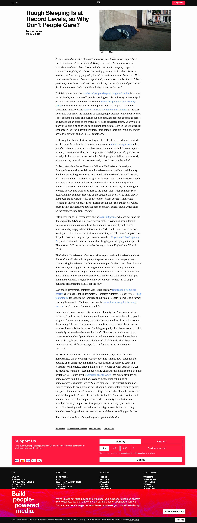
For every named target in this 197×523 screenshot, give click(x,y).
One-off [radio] (161, 441)
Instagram (149, 479)
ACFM (59, 479)
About (15, 477)
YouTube (148, 477)
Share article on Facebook (77, 429)
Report (104, 486)
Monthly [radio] (120, 441)
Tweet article (60, 429)
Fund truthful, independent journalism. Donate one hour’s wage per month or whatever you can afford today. (49, 447)
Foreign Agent (64, 486)
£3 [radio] (104, 448)
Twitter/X (149, 482)
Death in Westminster (68, 482)
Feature (104, 479)
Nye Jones (36, 31)
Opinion (104, 484)
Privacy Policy (134, 520)
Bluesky (148, 486)
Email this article (95, 429)
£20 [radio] (125, 448)
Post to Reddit (109, 429)
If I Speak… (62, 477)
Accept (180, 519)
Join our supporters (174, 511)
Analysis (104, 482)
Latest (103, 477)
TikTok (147, 484)
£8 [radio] (114, 448)
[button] (13, 2)
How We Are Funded (23, 482)
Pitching (17, 486)
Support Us (179, 3)
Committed (62, 484)
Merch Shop (19, 484)
